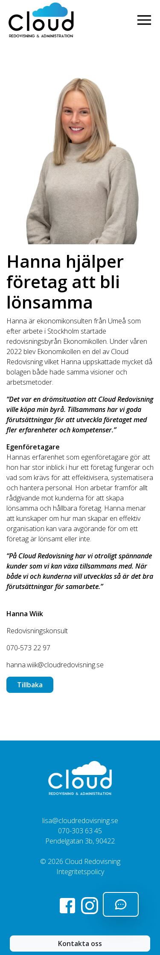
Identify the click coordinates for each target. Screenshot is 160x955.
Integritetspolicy (80, 871)
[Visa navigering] (146, 20)
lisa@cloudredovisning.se (80, 820)
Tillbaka (30, 684)
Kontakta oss (80, 943)
